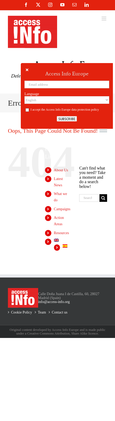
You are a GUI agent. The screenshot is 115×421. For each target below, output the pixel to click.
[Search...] (89, 198)
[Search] (103, 198)
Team (42, 312)
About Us (61, 170)
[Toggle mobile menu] (104, 18)
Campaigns (62, 209)
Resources (61, 233)
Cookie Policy (21, 312)
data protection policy (85, 109)
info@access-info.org (54, 302)
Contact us (60, 312)
